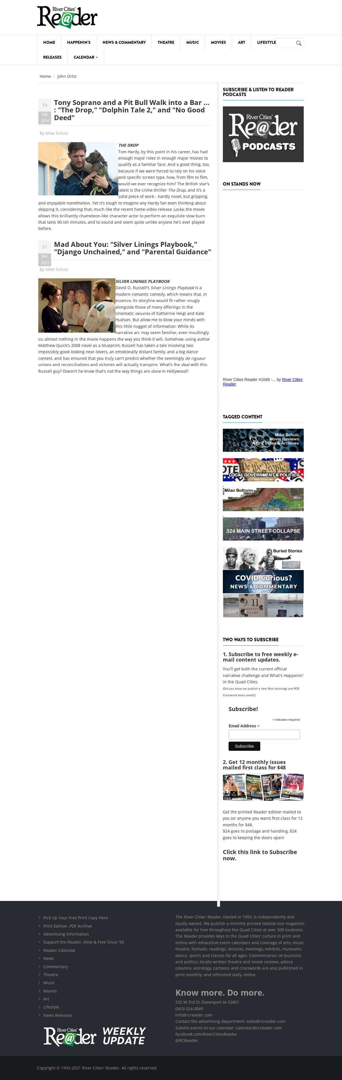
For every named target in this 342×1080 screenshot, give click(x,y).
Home (49, 42)
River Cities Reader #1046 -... (249, 379)
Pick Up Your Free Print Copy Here (75, 917)
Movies (218, 42)
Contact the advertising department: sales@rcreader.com (230, 1021)
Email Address (244, 726)
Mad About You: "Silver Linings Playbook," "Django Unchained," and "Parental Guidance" (132, 247)
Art (241, 42)
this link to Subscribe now (260, 855)
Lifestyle (266, 42)
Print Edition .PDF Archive (67, 926)
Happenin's (79, 42)
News (48, 958)
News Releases (57, 1015)
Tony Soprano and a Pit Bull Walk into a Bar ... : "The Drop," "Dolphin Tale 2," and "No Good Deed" (131, 110)
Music (192, 42)
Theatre (166, 42)
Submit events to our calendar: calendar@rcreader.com (228, 1028)
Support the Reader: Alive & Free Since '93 (83, 942)
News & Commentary (124, 42)
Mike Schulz (56, 133)
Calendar (86, 57)
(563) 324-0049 (189, 1008)
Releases (52, 57)
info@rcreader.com (193, 1015)
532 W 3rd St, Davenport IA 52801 (207, 1002)
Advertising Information (66, 934)
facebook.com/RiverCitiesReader (206, 1034)
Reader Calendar (59, 950)
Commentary (55, 966)
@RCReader (186, 1040)
